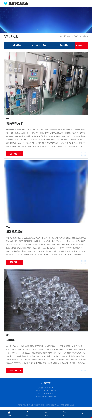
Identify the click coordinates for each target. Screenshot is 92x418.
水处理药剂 (84, 36)
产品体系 (75, 36)
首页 (68, 36)
